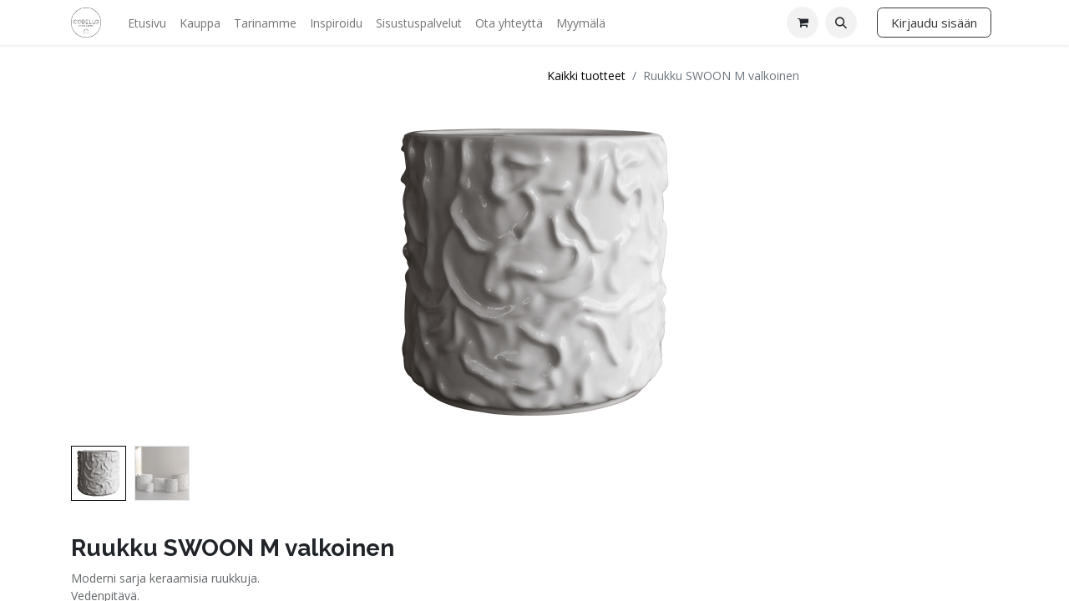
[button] (841, 22)
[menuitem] (147, 23)
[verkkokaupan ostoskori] (802, 22)
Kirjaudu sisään (934, 22)
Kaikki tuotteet (586, 75)
